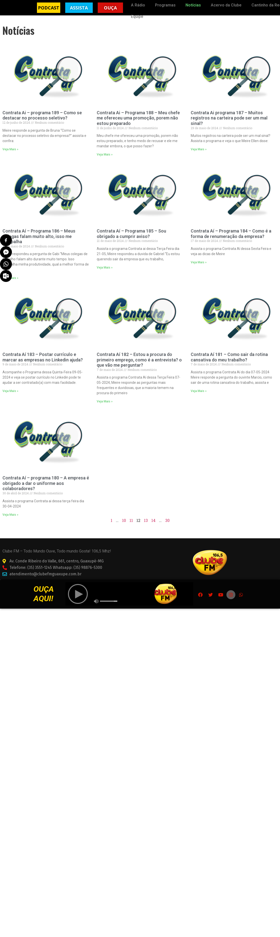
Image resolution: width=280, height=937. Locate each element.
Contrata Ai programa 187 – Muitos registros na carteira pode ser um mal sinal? (229, 125)
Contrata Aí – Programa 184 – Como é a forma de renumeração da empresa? (231, 240)
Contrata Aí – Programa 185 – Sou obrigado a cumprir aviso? (131, 240)
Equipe (137, 16)
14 (153, 527)
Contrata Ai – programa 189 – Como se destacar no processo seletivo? (42, 122)
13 (146, 527)
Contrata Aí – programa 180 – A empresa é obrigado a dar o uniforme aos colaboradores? (45, 490)
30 (167, 527)
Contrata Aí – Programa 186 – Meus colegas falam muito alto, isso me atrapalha (38, 243)
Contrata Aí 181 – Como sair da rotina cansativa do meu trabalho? (229, 364)
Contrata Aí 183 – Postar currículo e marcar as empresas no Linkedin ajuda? (42, 364)
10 (124, 527)
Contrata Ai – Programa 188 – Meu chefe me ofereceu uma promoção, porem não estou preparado (138, 125)
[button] (48, 7)
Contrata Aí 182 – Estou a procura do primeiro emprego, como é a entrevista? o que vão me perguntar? (139, 367)
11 (131, 527)
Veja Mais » (10, 156)
